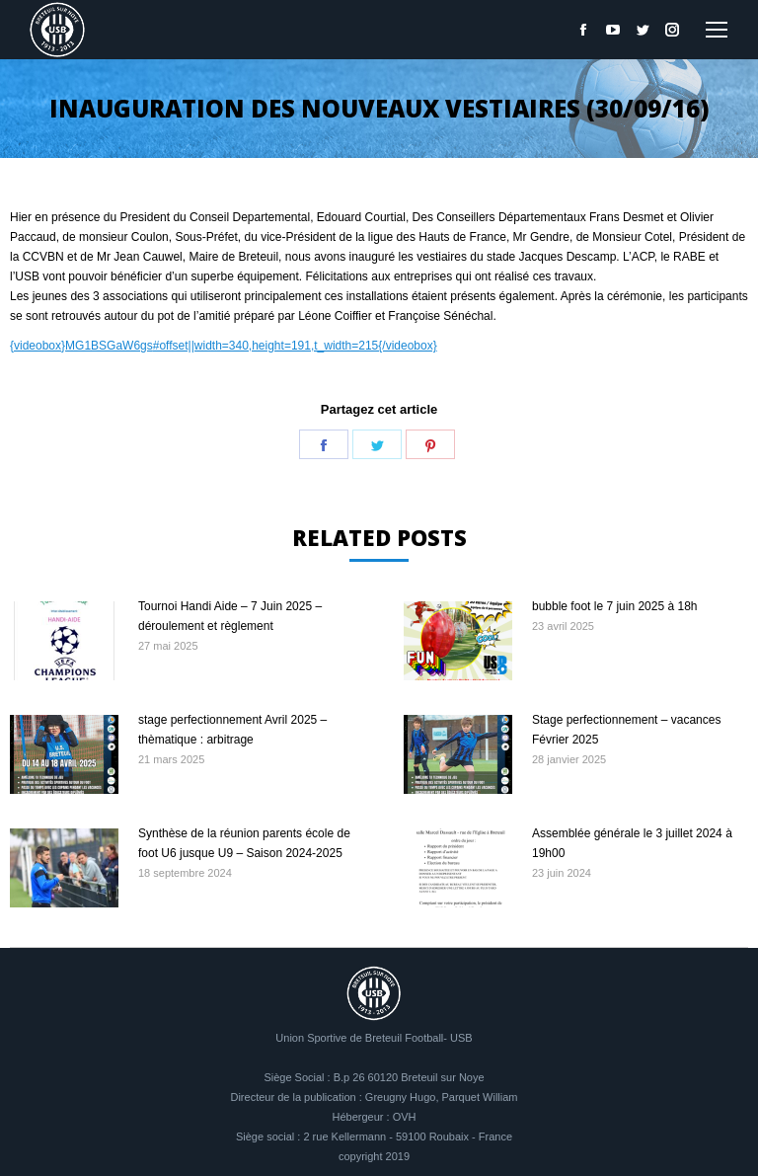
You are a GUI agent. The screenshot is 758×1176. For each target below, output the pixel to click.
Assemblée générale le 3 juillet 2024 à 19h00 (632, 843)
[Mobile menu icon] (716, 29)
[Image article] (64, 640)
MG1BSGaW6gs (109, 346)
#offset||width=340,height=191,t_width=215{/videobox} (295, 346)
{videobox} (37, 346)
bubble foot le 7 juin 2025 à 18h (614, 606)
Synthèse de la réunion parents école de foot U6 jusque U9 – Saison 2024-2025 (244, 843)
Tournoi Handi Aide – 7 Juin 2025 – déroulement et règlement (230, 616)
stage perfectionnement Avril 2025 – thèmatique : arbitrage (232, 729)
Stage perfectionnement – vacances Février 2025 (626, 729)
